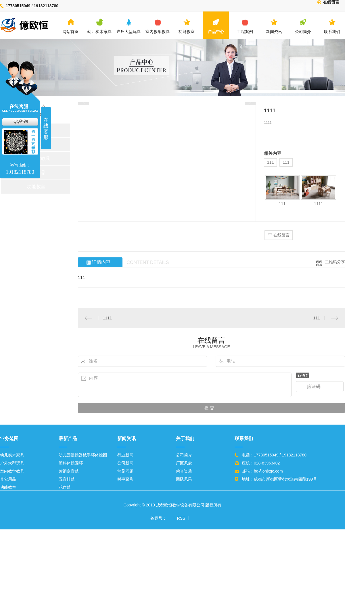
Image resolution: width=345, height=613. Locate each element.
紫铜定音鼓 (69, 471)
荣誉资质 (184, 471)
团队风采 (184, 479)
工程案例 (245, 26)
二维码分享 (335, 262)
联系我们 (332, 26)
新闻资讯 (274, 26)
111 (270, 162)
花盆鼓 (65, 487)
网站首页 (70, 26)
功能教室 (187, 26)
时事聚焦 (125, 479)
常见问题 (125, 471)
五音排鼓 (67, 479)
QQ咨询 (21, 121)
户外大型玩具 (128, 26)
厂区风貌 (184, 463)
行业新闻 (125, 455)
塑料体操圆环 (71, 463)
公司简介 (303, 26)
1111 (318, 203)
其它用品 (8, 479)
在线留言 (331, 2)
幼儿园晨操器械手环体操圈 (83, 455)
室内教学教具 (157, 26)
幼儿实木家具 (99, 26)
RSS (181, 518)
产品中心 (216, 26)
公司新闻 (125, 463)
